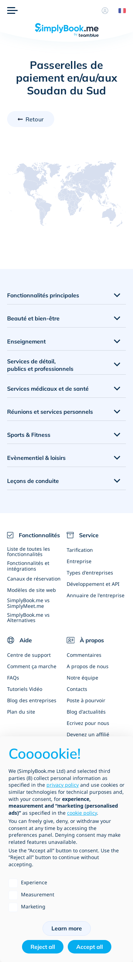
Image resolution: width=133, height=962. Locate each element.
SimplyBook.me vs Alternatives (28, 617)
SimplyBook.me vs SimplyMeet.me (28, 603)
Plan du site (21, 711)
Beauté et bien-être (33, 318)
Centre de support (29, 655)
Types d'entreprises (90, 572)
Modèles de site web (31, 590)
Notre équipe (82, 677)
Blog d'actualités (86, 711)
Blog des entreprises (31, 700)
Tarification (80, 549)
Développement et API (93, 584)
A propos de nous (88, 666)
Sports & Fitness (28, 434)
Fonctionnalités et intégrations (28, 566)
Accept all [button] (89, 946)
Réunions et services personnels (50, 411)
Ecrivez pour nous (88, 723)
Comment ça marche (31, 666)
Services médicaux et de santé (48, 388)
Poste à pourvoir (86, 700)
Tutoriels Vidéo (24, 689)
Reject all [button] (43, 946)
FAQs (13, 677)
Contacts (77, 689)
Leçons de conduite (33, 480)
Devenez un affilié (88, 734)
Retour (35, 119)
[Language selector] (119, 11)
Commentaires (84, 655)
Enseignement (26, 341)
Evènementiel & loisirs (36, 457)
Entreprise (79, 561)
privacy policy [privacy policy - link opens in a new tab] (62, 784)
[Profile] (105, 11)
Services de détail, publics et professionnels (40, 365)
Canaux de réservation (34, 578)
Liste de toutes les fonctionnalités (28, 551)
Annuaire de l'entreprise (95, 595)
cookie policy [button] (82, 812)
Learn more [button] (66, 928)
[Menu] (12, 10)
